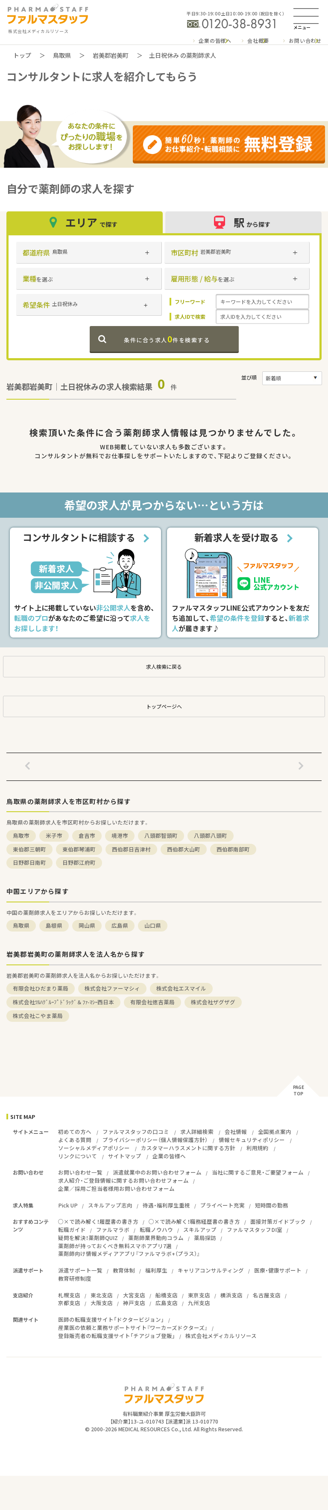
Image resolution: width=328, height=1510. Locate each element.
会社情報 (236, 1131)
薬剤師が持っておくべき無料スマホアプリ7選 (115, 1246)
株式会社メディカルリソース (221, 1336)
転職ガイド (72, 1229)
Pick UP (68, 1205)
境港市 (119, 835)
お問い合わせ (305, 40)
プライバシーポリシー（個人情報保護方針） (155, 1140)
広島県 (119, 925)
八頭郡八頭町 (210, 835)
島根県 (54, 925)
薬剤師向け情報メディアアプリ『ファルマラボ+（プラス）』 (129, 1253)
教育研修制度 (74, 1278)
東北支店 (102, 1295)
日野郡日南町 (29, 862)
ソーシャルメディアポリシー (94, 1148)
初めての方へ (74, 1131)
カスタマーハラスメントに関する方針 (188, 1148)
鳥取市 (21, 835)
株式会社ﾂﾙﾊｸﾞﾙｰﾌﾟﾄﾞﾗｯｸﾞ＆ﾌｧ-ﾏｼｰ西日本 (63, 1002)
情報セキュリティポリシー (252, 1140)
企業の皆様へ (215, 40)
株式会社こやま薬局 (38, 1016)
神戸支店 (134, 1303)
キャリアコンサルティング (211, 1270)
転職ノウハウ (156, 1229)
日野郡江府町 (79, 862)
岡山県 (87, 925)
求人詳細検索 (197, 1131)
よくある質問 (74, 1140)
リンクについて (77, 1156)
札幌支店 (69, 1295)
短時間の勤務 (271, 1205)
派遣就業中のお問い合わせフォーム (157, 1172)
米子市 (54, 835)
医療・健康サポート (278, 1270)
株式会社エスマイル (181, 988)
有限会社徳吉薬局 (152, 1002)
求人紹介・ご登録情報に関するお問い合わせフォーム (123, 1180)
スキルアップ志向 (110, 1205)
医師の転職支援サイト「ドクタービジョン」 (111, 1319)
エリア (85, 222)
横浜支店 (231, 1295)
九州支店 (199, 1303)
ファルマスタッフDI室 (254, 1229)
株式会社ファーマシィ (112, 988)
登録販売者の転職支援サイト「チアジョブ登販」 (116, 1336)
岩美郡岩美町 (111, 55)
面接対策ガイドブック (278, 1221)
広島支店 (166, 1303)
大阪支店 (102, 1303)
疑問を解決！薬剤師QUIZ (88, 1238)
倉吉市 (87, 835)
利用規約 (257, 1148)
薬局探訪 (205, 1238)
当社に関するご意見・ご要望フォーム (258, 1172)
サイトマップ (124, 1156)
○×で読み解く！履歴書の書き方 (98, 1221)
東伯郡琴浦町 (79, 849)
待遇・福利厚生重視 (166, 1205)
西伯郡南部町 (233, 849)
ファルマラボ (112, 1229)
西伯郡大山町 (183, 849)
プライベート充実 (222, 1205)
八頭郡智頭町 (161, 835)
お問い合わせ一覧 (80, 1172)
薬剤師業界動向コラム (156, 1238)
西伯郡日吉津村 (131, 849)
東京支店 (199, 1295)
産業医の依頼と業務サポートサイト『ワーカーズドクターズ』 (133, 1327)
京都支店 (69, 1303)
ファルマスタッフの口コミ (135, 1131)
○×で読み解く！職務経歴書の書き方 (194, 1221)
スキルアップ (200, 1229)
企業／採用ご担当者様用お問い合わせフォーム (116, 1188)
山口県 (152, 925)
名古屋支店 (267, 1295)
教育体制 (124, 1270)
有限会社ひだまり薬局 (40, 988)
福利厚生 (156, 1270)
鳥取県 (62, 55)
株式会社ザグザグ (213, 1002)
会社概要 (258, 40)
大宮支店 (134, 1295)
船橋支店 (166, 1295)
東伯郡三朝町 (29, 849)
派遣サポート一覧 (80, 1270)
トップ (22, 55)
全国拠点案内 (274, 1131)
